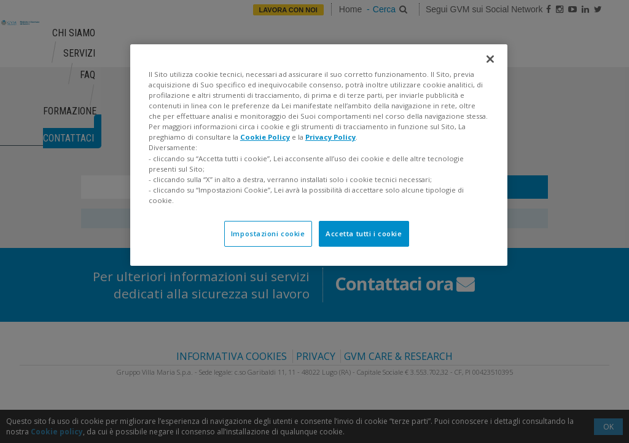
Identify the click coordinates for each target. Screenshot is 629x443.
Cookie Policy (265, 137)
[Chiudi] (490, 59)
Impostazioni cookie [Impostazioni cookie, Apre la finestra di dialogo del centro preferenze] (268, 233)
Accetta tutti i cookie (364, 233)
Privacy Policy (330, 137)
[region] (318, 155)
